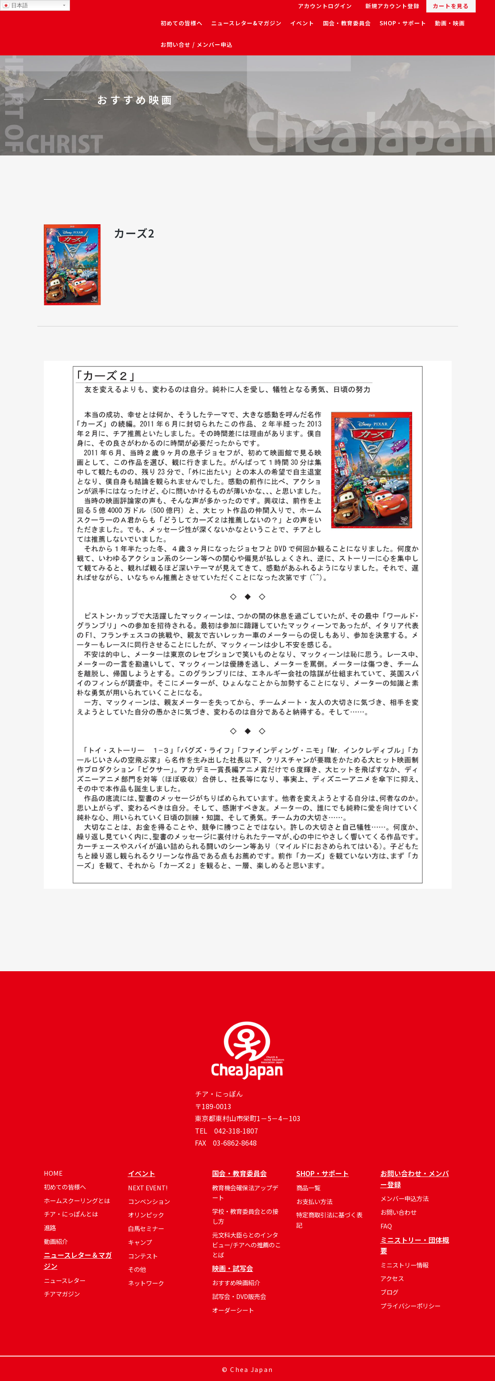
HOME (53, 1172)
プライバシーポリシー (410, 1305)
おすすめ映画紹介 (236, 1282)
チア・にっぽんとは (71, 1213)
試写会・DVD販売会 (239, 1296)
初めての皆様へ (65, 1186)
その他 (137, 1269)
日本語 (15, 5)
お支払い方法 (314, 1201)
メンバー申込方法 (404, 1198)
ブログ (389, 1291)
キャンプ (140, 1242)
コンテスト (143, 1255)
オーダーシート (233, 1309)
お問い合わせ (398, 1211)
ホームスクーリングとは (77, 1200)
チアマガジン (62, 1293)
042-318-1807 (236, 1131)
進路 (50, 1227)
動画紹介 (56, 1241)
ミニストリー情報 (404, 1264)
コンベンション (149, 1201)
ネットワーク (146, 1282)
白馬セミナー (146, 1228)
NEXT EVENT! (147, 1187)
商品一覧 (308, 1187)
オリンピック (146, 1214)
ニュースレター (64, 1280)
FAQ (386, 1225)
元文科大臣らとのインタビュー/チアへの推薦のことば (246, 1244)
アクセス (392, 1278)
